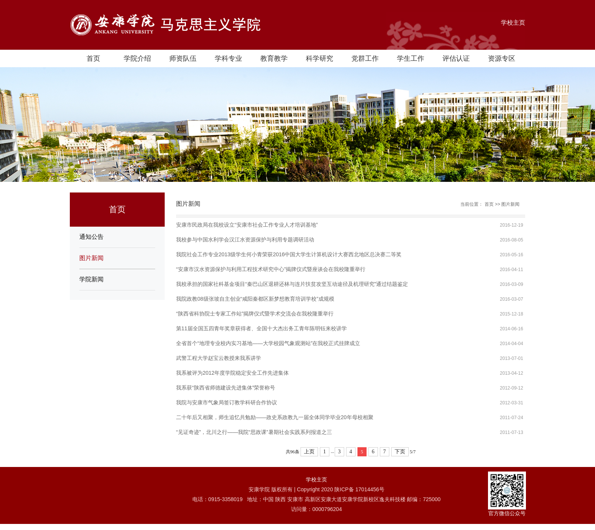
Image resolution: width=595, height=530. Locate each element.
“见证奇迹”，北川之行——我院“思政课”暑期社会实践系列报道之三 (254, 432)
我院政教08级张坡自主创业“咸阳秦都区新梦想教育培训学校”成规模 (255, 299)
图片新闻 (91, 258)
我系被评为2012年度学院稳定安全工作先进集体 (232, 373)
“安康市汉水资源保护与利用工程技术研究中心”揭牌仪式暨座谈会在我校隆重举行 (270, 269)
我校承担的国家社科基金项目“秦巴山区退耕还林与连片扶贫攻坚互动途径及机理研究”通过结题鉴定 (292, 284)
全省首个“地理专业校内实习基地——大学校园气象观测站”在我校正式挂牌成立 (268, 343)
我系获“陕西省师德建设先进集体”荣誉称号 (225, 388)
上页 (309, 451)
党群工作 (365, 58)
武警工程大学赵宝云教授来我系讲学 (218, 358)
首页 (93, 58)
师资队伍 (183, 58)
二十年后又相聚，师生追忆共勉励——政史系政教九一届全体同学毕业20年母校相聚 (274, 417)
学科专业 (228, 58)
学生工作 (410, 58)
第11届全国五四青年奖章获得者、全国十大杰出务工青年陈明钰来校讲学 (261, 328)
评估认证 (456, 58)
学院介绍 (137, 58)
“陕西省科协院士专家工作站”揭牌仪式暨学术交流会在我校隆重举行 (255, 314)
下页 (400, 451)
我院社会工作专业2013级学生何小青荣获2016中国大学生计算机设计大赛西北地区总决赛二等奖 (288, 254)
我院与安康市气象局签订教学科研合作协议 (226, 402)
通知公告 (91, 236)
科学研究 (319, 58)
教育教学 (274, 58)
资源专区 (501, 58)
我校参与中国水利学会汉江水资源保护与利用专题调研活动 (245, 240)
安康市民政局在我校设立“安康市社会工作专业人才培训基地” (247, 225)
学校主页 (513, 22)
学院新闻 (91, 279)
